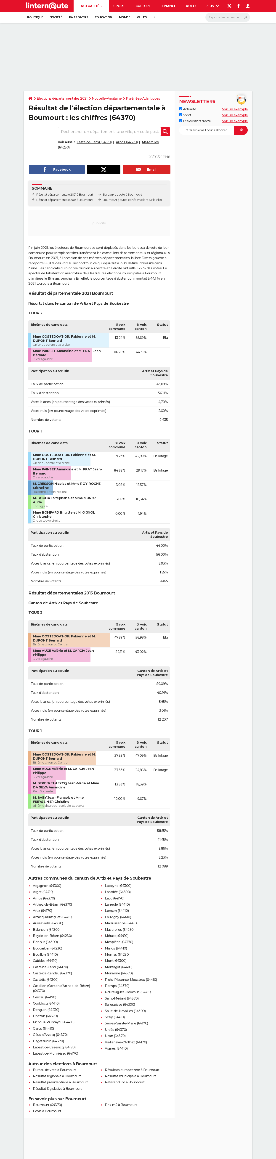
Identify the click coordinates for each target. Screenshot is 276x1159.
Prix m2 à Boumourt (121, 1105)
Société (56, 17)
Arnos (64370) (127, 142)
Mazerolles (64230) (119, 930)
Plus (212, 6)
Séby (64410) (115, 1017)
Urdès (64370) (116, 1030)
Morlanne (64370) (119, 973)
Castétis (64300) (45, 980)
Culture (143, 6)
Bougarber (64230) (47, 948)
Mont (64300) (115, 961)
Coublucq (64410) (46, 1003)
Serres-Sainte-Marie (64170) (126, 1023)
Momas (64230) (117, 954)
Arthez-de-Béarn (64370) (52, 904)
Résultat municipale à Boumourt (130, 1076)
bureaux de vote (144, 248)
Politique (35, 17)
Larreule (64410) (117, 904)
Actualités (91, 6)
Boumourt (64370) (47, 1105)
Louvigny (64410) (118, 917)
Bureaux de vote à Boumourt (122, 194)
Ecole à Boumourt (47, 1111)
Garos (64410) (43, 1028)
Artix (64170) (42, 911)
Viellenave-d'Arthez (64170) (126, 1042)
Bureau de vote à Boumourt (54, 1070)
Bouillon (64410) (45, 954)
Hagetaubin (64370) (48, 1041)
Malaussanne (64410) (121, 923)
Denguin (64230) (46, 1010)
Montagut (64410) (118, 967)
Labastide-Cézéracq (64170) (54, 1047)
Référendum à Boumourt (125, 1082)
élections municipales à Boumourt (134, 273)
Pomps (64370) (117, 986)
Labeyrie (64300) (118, 886)
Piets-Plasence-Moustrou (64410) (131, 980)
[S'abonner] (213, 130)
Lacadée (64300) (118, 892)
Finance (169, 6)
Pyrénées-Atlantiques (143, 98)
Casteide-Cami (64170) (94, 142)
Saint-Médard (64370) (121, 998)
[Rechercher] (227, 17)
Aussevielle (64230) (48, 923)
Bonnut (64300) (45, 942)
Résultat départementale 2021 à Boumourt (64, 194)
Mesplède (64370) (119, 942)
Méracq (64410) (116, 936)
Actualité (187, 109)
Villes (141, 17)
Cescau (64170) (44, 997)
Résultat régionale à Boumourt (57, 1076)
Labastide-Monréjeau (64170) (55, 1053)
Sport (119, 6)
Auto (191, 6)
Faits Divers (78, 17)
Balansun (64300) (46, 930)
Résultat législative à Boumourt (57, 1089)
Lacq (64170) (114, 898)
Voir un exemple (235, 109)
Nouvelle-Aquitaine (107, 98)
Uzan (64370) (115, 1036)
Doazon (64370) (45, 1016)
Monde (124, 17)
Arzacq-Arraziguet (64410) (52, 917)
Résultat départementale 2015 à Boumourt (64, 200)
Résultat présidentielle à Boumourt (60, 1082)
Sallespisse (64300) (120, 1005)
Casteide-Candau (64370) (52, 973)
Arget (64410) (43, 892)
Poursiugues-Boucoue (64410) (128, 992)
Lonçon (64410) (117, 911)
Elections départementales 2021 (62, 98)
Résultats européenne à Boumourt (132, 1070)
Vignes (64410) (116, 1048)
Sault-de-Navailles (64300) (125, 1011)
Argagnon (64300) (47, 886)
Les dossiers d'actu (195, 121)
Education (103, 17)
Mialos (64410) (116, 948)
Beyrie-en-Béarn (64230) (52, 936)
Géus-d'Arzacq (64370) (50, 1035)
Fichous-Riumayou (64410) (53, 1022)
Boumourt (110, 200)
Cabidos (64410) (45, 961)
